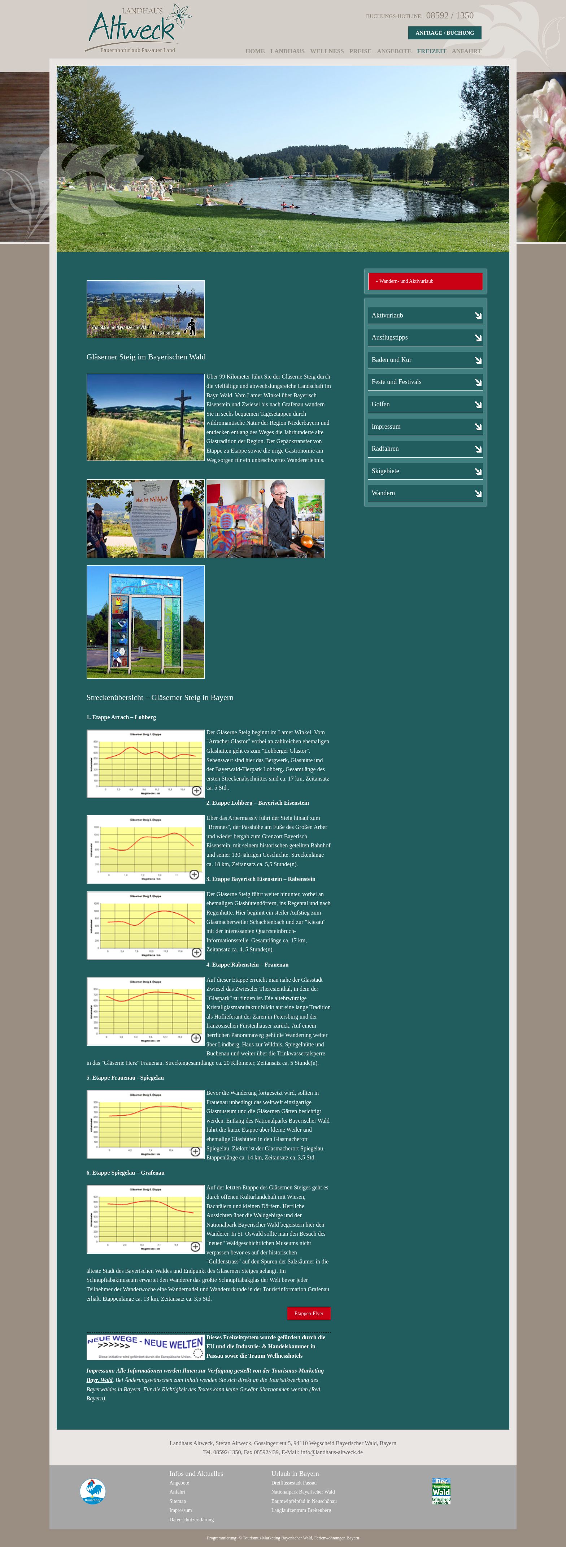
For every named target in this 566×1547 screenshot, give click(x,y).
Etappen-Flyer (309, 1313)
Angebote (394, 51)
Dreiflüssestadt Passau (294, 1483)
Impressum (181, 1510)
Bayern (353, 1537)
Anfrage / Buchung (444, 33)
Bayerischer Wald (296, 1537)
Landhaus (287, 51)
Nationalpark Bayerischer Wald (303, 1492)
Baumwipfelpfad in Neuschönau (304, 1501)
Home (255, 51)
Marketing (271, 1537)
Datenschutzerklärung (192, 1519)
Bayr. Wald (100, 1380)
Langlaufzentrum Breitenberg (301, 1510)
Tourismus (252, 1537)
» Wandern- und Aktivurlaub (405, 281)
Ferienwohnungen (329, 1537)
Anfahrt (467, 51)
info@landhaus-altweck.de (332, 1452)
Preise (360, 51)
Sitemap (178, 1501)
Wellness (327, 51)
